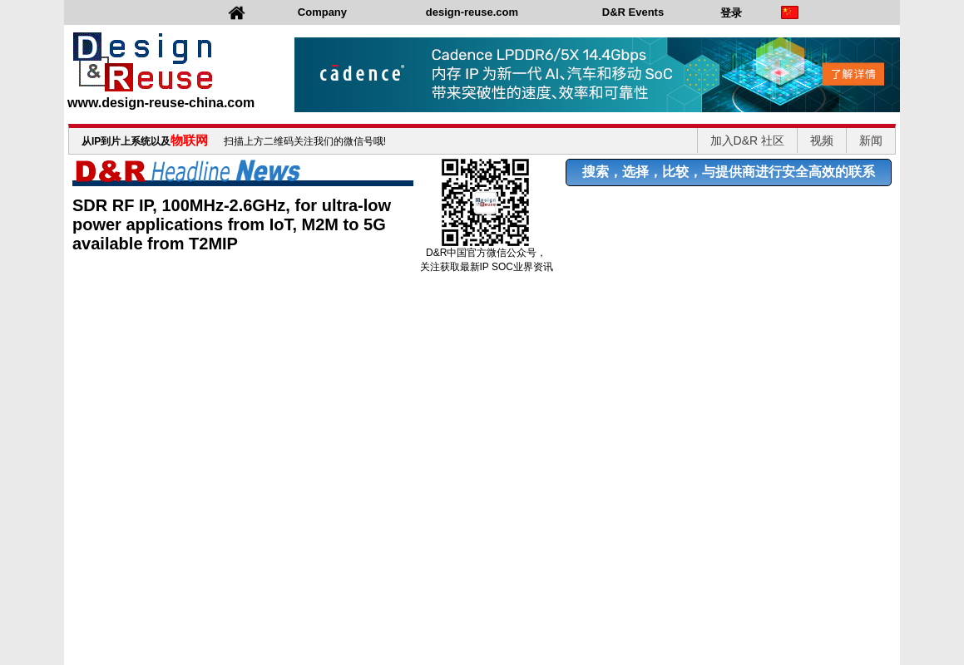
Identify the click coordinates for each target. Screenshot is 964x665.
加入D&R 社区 (747, 140)
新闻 (870, 140)
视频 (821, 140)
